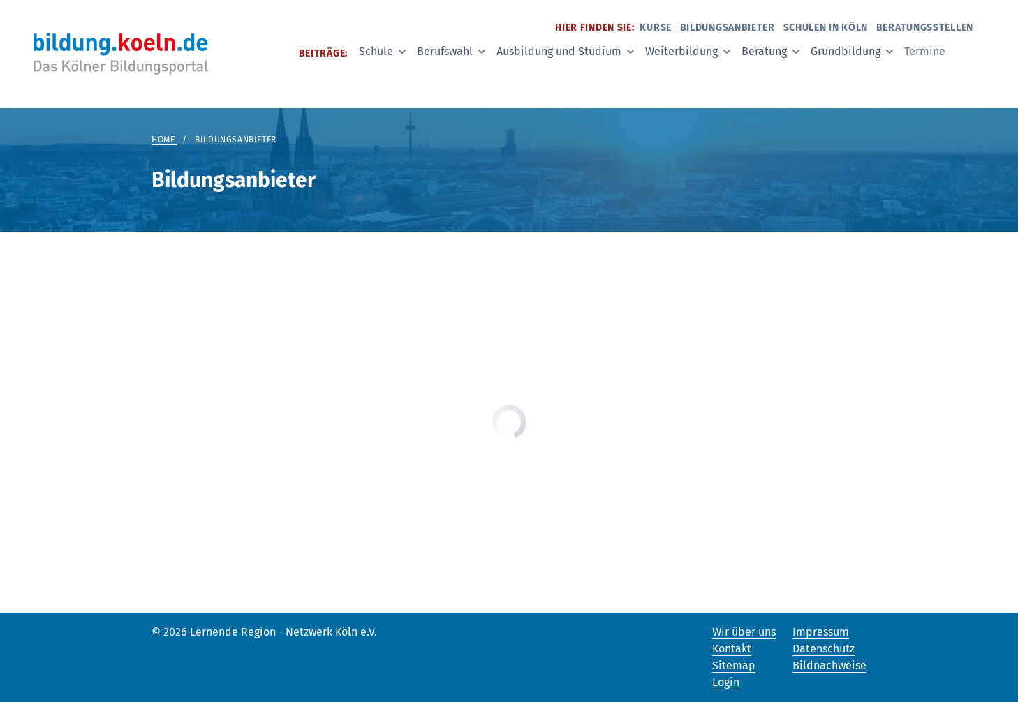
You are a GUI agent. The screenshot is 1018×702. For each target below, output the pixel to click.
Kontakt (731, 648)
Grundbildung (852, 51)
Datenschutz (823, 648)
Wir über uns (744, 631)
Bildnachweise (829, 665)
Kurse (656, 27)
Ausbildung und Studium (565, 51)
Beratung (770, 51)
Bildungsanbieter (727, 27)
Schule (382, 51)
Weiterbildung (687, 51)
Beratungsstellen (924, 27)
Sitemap (733, 665)
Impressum (820, 631)
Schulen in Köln (826, 27)
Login (725, 682)
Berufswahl (451, 51)
